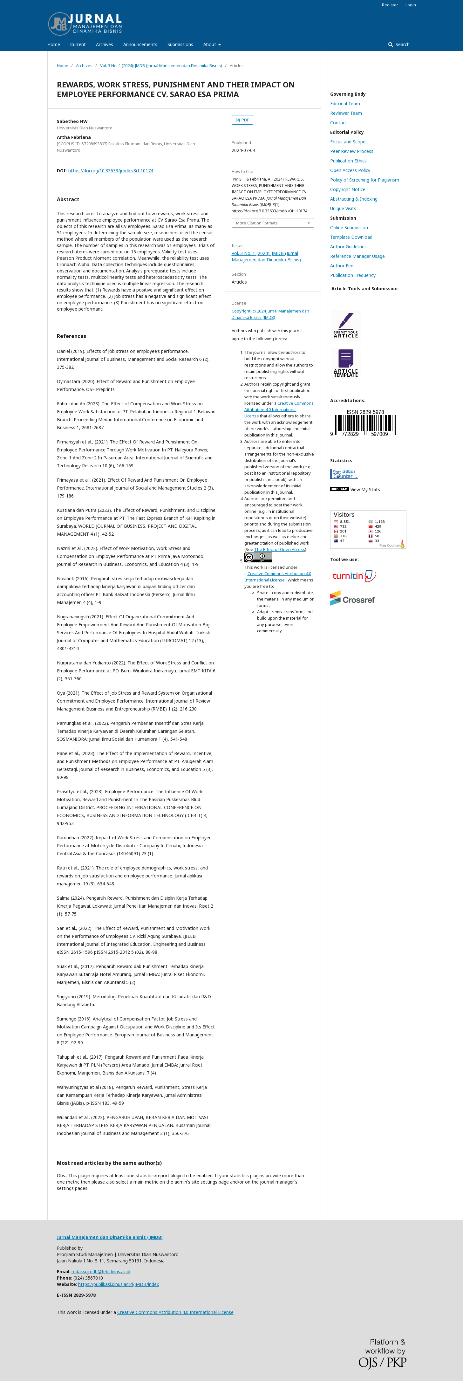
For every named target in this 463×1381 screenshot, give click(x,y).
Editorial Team (345, 103)
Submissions (180, 44)
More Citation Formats (257, 223)
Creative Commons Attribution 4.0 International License (279, 409)
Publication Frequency (353, 275)
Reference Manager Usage (357, 256)
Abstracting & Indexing (354, 199)
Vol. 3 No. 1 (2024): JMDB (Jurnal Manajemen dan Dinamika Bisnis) (161, 65)
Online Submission (349, 227)
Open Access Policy (350, 170)
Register (390, 5)
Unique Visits (343, 208)
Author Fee (341, 266)
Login (410, 5)
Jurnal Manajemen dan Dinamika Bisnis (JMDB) (110, 1237)
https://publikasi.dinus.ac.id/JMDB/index (118, 1284)
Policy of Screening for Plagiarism (364, 180)
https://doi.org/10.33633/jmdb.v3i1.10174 (110, 171)
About (210, 44)
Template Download (351, 237)
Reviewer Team (346, 113)
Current (78, 44)
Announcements (140, 44)
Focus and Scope (347, 142)
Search (402, 44)
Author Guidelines (348, 247)
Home (53, 44)
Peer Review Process (351, 151)
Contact (338, 123)
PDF (245, 120)
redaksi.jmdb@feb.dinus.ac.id (100, 1271)
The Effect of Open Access (279, 549)
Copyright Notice (347, 189)
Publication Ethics (348, 161)
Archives (104, 44)
